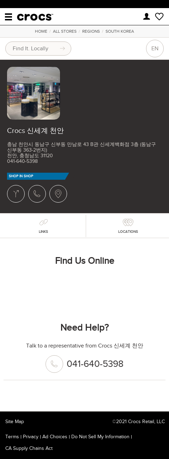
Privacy (30, 436)
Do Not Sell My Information (100, 436)
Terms (12, 436)
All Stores (65, 31)
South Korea (119, 31)
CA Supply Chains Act (29, 448)
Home (41, 31)
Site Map (14, 421)
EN (154, 48)
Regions (91, 31)
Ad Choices (54, 436)
